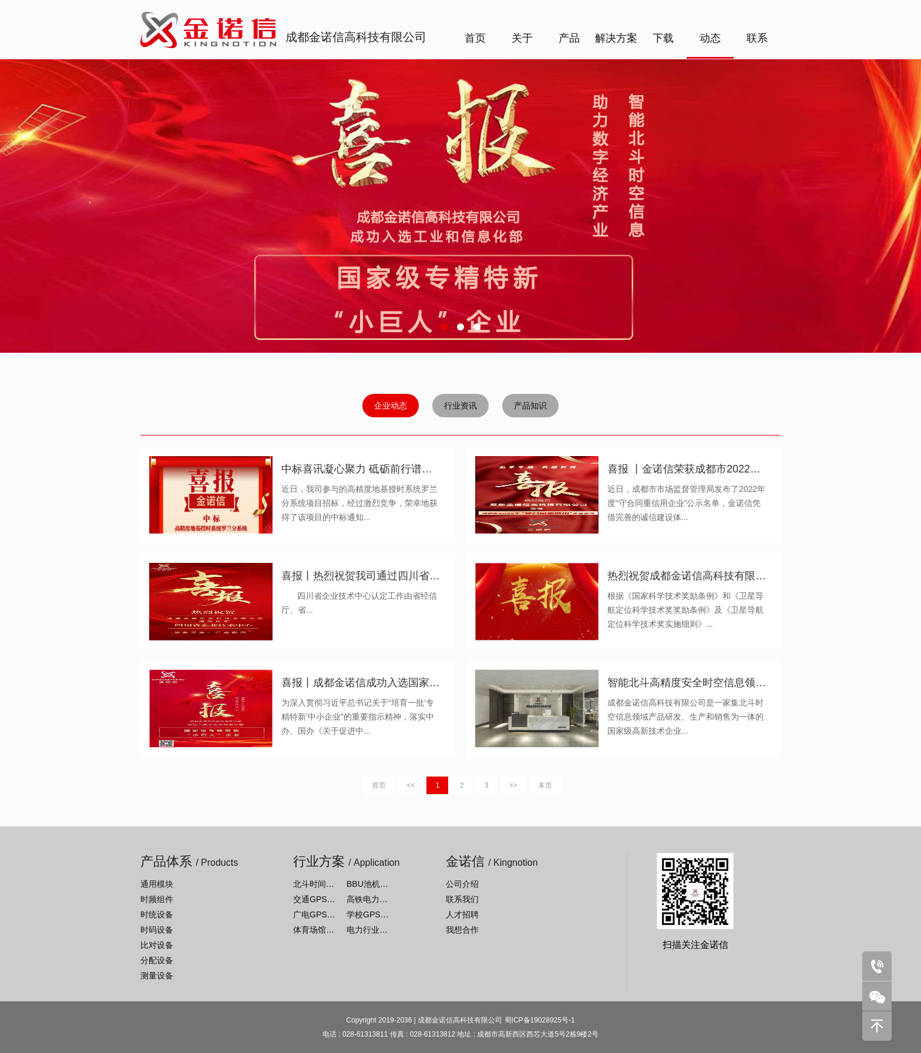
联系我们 (462, 899)
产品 (569, 38)
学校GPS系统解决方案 (388, 914)
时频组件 (156, 899)
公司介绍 (462, 884)
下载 (663, 38)
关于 (522, 38)
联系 (757, 38)
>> (513, 785)
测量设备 (156, 975)
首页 (475, 38)
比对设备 (156, 945)
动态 (710, 38)
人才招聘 (462, 914)
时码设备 (156, 929)
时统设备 (156, 914)
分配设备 (156, 960)
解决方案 (616, 38)
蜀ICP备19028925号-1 (540, 1020)
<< (410, 785)
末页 (545, 785)
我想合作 (462, 929)
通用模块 (156, 884)
